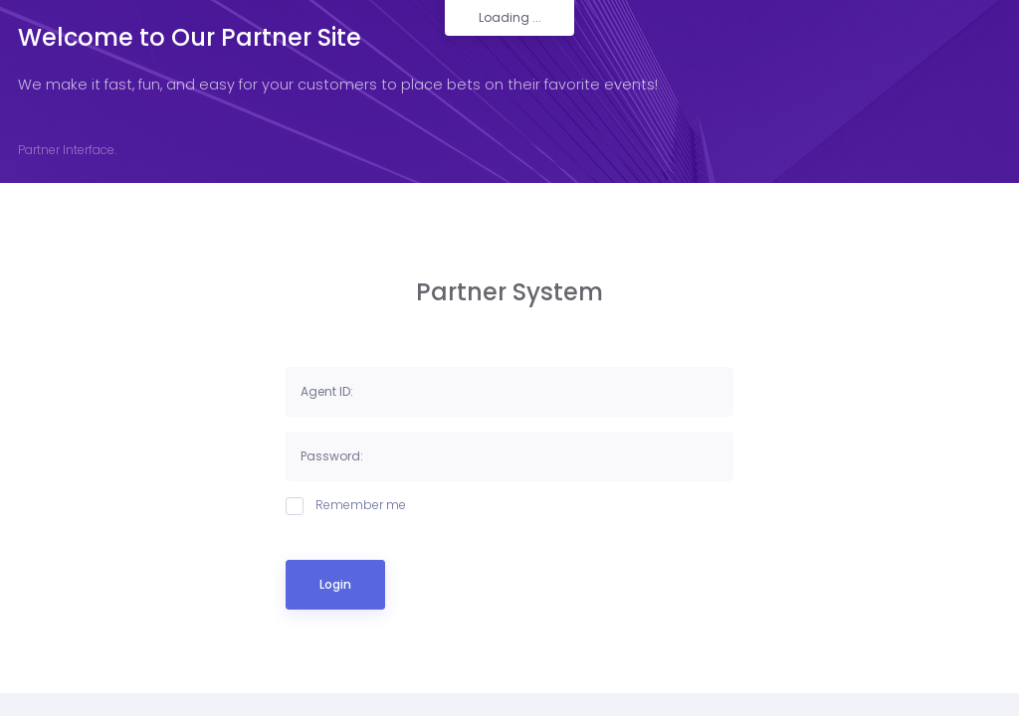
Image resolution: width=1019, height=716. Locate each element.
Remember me (346, 505)
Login (335, 584)
